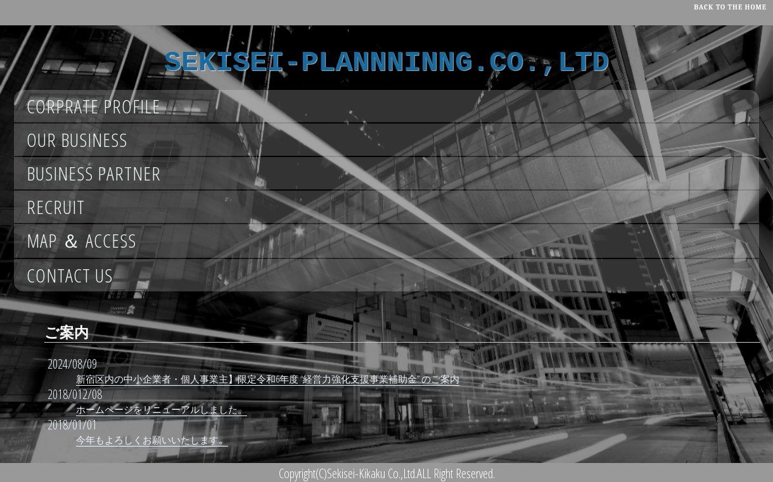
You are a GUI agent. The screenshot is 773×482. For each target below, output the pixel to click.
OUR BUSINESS (77, 140)
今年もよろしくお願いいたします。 (152, 439)
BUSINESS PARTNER (94, 173)
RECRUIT (56, 207)
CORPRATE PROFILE (93, 106)
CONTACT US (70, 275)
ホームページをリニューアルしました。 (161, 409)
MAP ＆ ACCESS (81, 240)
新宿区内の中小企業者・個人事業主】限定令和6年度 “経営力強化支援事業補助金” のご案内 (267, 378)
